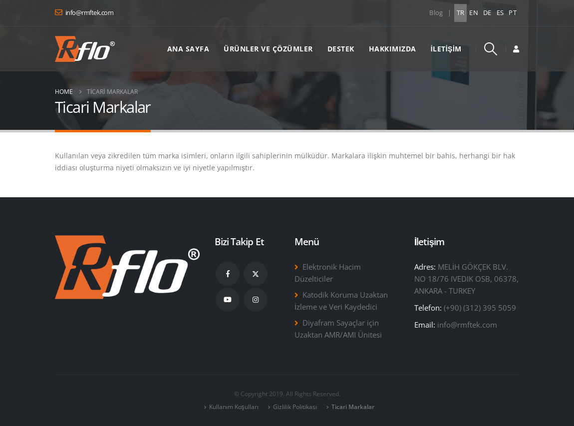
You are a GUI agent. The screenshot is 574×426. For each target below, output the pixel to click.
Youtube (228, 300)
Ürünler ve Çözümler (268, 48)
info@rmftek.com (467, 325)
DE (487, 12)
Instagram (256, 300)
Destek (340, 48)
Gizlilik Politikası (295, 407)
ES (500, 12)
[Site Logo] (85, 49)
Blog (436, 12)
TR (461, 12)
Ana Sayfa (188, 48)
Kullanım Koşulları (234, 407)
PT (513, 12)
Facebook (228, 274)
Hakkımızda (392, 48)
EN (473, 12)
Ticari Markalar (352, 407)
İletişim (446, 48)
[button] (491, 48)
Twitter (256, 274)
